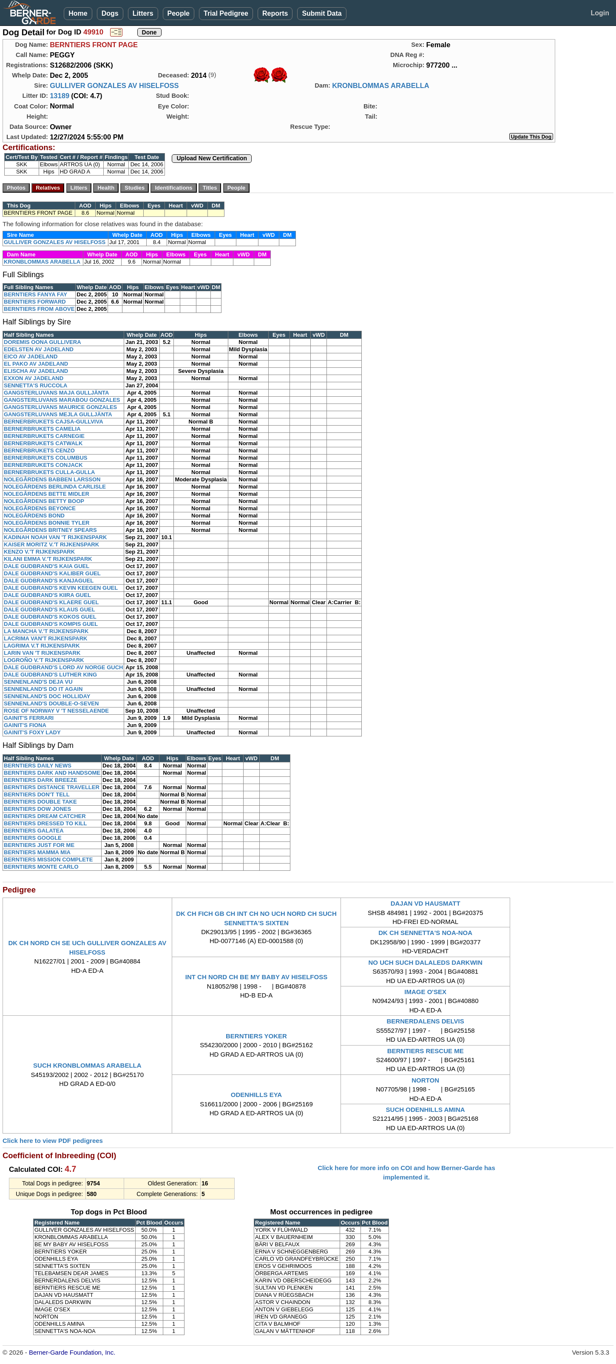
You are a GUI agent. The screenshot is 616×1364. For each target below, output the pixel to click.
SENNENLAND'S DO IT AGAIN (43, 689)
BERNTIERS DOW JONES (37, 809)
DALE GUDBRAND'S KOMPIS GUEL (51, 624)
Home (77, 13)
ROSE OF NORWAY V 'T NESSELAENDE (56, 711)
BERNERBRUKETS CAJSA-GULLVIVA (53, 421)
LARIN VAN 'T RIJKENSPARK (42, 653)
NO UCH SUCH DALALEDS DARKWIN (425, 962)
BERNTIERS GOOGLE (33, 838)
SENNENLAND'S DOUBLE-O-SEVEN (51, 703)
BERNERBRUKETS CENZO (39, 450)
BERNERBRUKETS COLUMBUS (45, 458)
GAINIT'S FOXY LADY (32, 732)
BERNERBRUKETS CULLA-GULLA (49, 472)
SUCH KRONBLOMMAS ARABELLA (87, 1065)
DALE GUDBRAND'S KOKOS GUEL (50, 617)
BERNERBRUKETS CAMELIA (42, 429)
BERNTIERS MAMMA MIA (37, 852)
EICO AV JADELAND (30, 356)
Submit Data (321, 13)
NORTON (425, 1080)
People (178, 13)
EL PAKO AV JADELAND (36, 364)
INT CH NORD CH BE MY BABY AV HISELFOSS (256, 976)
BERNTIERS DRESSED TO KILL (45, 823)
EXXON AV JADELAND (33, 378)
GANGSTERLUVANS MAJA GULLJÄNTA (56, 392)
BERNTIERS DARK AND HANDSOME (52, 773)
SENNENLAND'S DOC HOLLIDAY (47, 696)
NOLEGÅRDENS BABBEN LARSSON (52, 479)
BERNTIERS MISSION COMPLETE (48, 859)
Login (599, 13)
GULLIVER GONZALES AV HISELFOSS (114, 85)
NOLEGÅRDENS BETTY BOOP (44, 501)
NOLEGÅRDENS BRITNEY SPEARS (50, 530)
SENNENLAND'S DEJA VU (38, 682)
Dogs (110, 13)
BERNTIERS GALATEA (34, 830)
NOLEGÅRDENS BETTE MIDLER (46, 494)
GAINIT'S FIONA (25, 725)
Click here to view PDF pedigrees (53, 1140)
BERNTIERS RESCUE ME (425, 1050)
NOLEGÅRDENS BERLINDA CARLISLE (55, 486)
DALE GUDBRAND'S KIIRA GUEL (47, 595)
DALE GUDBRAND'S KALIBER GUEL (52, 573)
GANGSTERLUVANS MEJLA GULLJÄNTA (58, 414)
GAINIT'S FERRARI (29, 718)
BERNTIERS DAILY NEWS (37, 765)
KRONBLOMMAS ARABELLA (380, 85)
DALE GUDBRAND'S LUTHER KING (50, 674)
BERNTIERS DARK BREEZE (40, 780)
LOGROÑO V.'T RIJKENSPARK (44, 660)
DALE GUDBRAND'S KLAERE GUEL (51, 602)
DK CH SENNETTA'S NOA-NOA (425, 932)
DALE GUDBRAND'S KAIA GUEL (46, 566)
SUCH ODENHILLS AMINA (425, 1109)
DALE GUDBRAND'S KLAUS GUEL (49, 609)
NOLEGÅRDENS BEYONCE (40, 508)
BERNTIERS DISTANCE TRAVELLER (51, 787)
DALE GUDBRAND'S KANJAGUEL (49, 580)
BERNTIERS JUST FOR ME (39, 845)
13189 (59, 95)
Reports (275, 13)
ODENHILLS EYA (256, 1094)
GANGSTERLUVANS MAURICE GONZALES (60, 407)
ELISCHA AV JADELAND (36, 371)
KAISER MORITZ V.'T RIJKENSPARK (51, 544)
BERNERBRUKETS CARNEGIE (44, 436)
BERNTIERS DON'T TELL (37, 794)
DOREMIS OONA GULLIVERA (42, 342)
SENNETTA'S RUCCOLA (35, 385)
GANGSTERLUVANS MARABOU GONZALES (62, 400)
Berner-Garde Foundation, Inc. (72, 1352)
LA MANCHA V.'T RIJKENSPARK (46, 631)
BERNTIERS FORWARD (35, 301)
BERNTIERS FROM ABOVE (39, 309)
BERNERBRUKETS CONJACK (43, 465)
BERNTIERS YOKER (256, 1036)
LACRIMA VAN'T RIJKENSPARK (45, 638)
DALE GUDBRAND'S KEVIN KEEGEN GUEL (61, 588)
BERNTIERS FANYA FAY (35, 294)
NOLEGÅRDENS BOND (34, 515)
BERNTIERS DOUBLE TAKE (40, 802)
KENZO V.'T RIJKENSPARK (39, 551)
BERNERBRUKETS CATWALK (43, 443)
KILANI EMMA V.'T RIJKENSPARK (48, 559)
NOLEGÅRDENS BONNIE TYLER (47, 523)
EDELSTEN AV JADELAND (39, 349)
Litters (143, 13)
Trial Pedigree (226, 13)
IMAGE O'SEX (425, 991)
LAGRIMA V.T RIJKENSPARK (42, 645)
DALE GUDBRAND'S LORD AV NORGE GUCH (63, 667)
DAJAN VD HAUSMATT (425, 903)
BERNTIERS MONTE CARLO (41, 867)
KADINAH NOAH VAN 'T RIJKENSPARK (55, 537)
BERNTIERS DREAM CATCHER (45, 816)
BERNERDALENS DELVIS (425, 1021)
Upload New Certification (211, 158)
